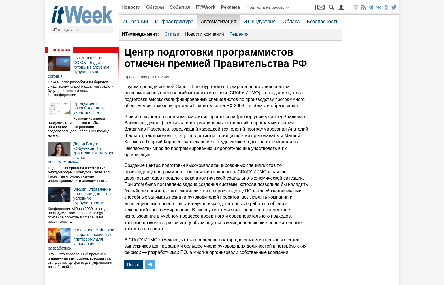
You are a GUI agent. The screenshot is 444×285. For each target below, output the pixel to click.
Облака (291, 21)
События (180, 7)
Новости (130, 7)
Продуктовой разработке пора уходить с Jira (89, 108)
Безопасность (322, 21)
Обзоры (155, 7)
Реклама (230, 7)
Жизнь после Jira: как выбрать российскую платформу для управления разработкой (81, 239)
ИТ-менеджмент (65, 30)
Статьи (172, 34)
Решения (239, 34)
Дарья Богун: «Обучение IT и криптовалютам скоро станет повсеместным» (81, 153)
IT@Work (205, 7)
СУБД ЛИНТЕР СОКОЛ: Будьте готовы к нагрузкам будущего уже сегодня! (78, 67)
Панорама (60, 49)
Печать (133, 264)
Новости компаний (204, 34)
